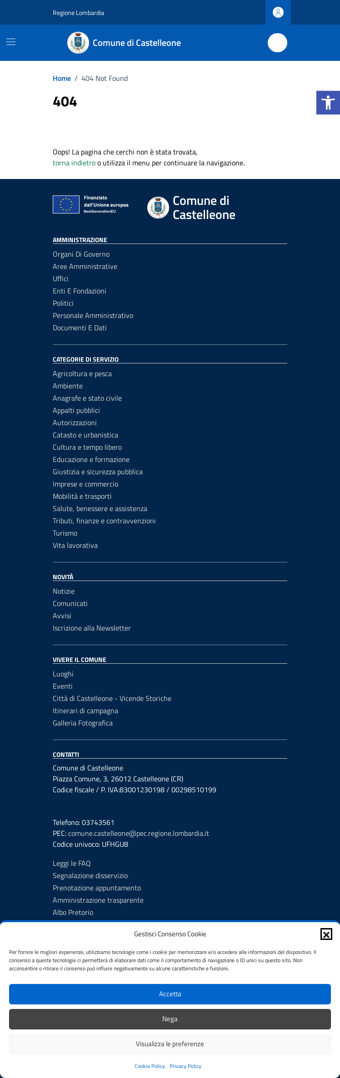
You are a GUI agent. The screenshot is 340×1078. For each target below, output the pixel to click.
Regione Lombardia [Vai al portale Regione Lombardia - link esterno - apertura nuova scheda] (78, 12)
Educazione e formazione (91, 459)
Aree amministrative (85, 266)
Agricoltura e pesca (82, 373)
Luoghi (63, 673)
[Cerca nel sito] (277, 43)
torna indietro (74, 162)
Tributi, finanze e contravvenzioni (104, 520)
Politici (63, 303)
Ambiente (68, 385)
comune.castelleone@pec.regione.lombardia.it (138, 833)
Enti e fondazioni (79, 290)
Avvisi (62, 615)
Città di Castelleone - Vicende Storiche (112, 698)
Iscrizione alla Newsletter (92, 627)
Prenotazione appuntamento (97, 887)
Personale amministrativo (93, 315)
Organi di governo (81, 253)
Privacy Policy (185, 1066)
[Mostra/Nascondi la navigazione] (10, 41)
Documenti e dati (80, 327)
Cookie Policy (150, 1066)
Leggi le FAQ (72, 863)
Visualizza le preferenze (170, 1043)
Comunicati (70, 603)
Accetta (170, 994)
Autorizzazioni (75, 422)
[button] (328, 102)
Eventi (63, 686)
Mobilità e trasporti (82, 496)
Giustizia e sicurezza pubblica (98, 471)
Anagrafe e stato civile (87, 397)
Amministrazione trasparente (98, 899)
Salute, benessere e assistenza (100, 508)
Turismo (65, 532)
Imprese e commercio (85, 483)
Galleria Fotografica (83, 722)
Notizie (64, 591)
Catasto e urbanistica (85, 434)
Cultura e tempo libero (87, 447)
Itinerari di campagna (85, 710)
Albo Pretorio (73, 912)
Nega (170, 1018)
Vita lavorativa (75, 545)
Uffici (61, 278)
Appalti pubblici (76, 410)
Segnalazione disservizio (90, 875)
